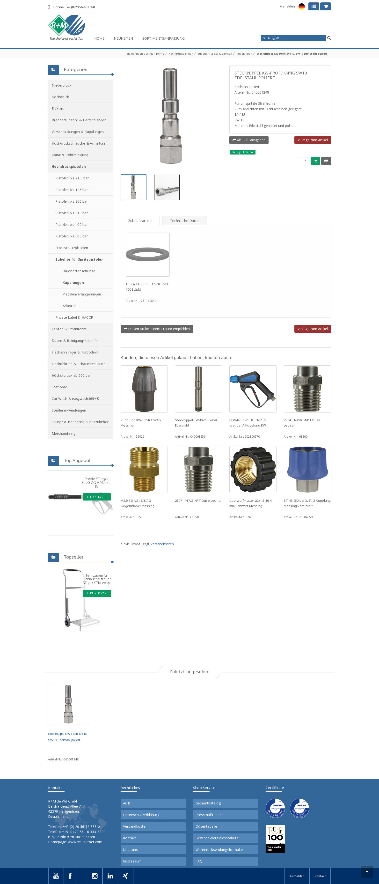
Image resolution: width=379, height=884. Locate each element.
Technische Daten (184, 220)
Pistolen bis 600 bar (71, 236)
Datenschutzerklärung (141, 815)
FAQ (199, 861)
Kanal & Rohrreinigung (70, 155)
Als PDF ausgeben (249, 140)
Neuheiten (123, 38)
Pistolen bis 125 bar (71, 189)
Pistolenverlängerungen (82, 294)
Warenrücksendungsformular (219, 849)
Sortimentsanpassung (163, 38)
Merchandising (63, 433)
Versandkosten (162, 544)
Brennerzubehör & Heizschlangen (79, 120)
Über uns (130, 849)
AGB (126, 803)
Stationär (59, 387)
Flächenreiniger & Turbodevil (75, 352)
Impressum (132, 861)
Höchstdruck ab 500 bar (71, 375)
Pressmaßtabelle (209, 815)
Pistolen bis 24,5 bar (72, 178)
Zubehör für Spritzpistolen (214, 53)
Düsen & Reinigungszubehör (75, 340)
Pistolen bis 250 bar (71, 201)
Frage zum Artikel (313, 140)
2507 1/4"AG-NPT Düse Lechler (198, 500)
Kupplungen (244, 53)
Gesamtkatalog (208, 803)
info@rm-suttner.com (77, 836)
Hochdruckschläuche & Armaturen (80, 143)
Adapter (69, 305)
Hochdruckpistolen (180, 53)
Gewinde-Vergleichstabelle (217, 838)
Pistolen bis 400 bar (71, 224)
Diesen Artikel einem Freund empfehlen (157, 328)
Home (99, 38)
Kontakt (129, 838)
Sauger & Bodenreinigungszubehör (80, 422)
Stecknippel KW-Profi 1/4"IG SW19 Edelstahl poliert (291, 53)
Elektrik (58, 108)
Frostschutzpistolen (71, 247)
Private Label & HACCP (74, 317)
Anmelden (287, 6)
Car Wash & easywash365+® (75, 398)
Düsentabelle (206, 826)
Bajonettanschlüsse (79, 271)
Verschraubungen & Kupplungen (78, 131)
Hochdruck (60, 97)
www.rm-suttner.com (85, 842)
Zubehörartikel (140, 220)
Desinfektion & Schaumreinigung (78, 363)
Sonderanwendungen (69, 410)
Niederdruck (61, 85)
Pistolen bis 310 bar (71, 213)
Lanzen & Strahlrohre (69, 329)
